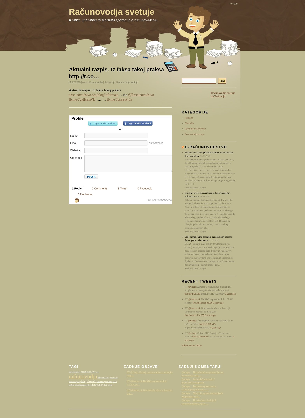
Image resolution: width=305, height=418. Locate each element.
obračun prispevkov (83, 385)
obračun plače (74, 372)
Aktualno (189, 117)
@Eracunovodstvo (141, 95)
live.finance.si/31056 (202, 302)
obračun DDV (103, 378)
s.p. (97, 372)
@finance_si (194, 299)
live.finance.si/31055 (194, 315)
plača (110, 385)
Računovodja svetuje (111, 12)
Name (73, 135)
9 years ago (230, 293)
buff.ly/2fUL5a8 (192, 293)
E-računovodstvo (206, 147)
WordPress (209, 412)
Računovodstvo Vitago (228, 412)
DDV (114, 381)
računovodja (83, 376)
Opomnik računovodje (195, 128)
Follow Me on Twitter (192, 345)
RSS (187, 97)
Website (75, 150)
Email (73, 143)
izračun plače (99, 384)
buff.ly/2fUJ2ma (200, 336)
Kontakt (234, 3)
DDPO (71, 385)
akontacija (114, 378)
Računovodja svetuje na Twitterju (223, 95)
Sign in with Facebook (137, 123)
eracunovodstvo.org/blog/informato (93, 95)
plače (82, 381)
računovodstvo (88, 371)
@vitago (192, 286)
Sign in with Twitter (102, 123)
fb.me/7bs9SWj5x (119, 99)
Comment (76, 157)
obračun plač (74, 381)
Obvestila (189, 123)
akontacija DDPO (104, 381)
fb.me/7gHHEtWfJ (82, 99)
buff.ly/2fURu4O (208, 324)
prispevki (91, 381)
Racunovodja (96, 82)
